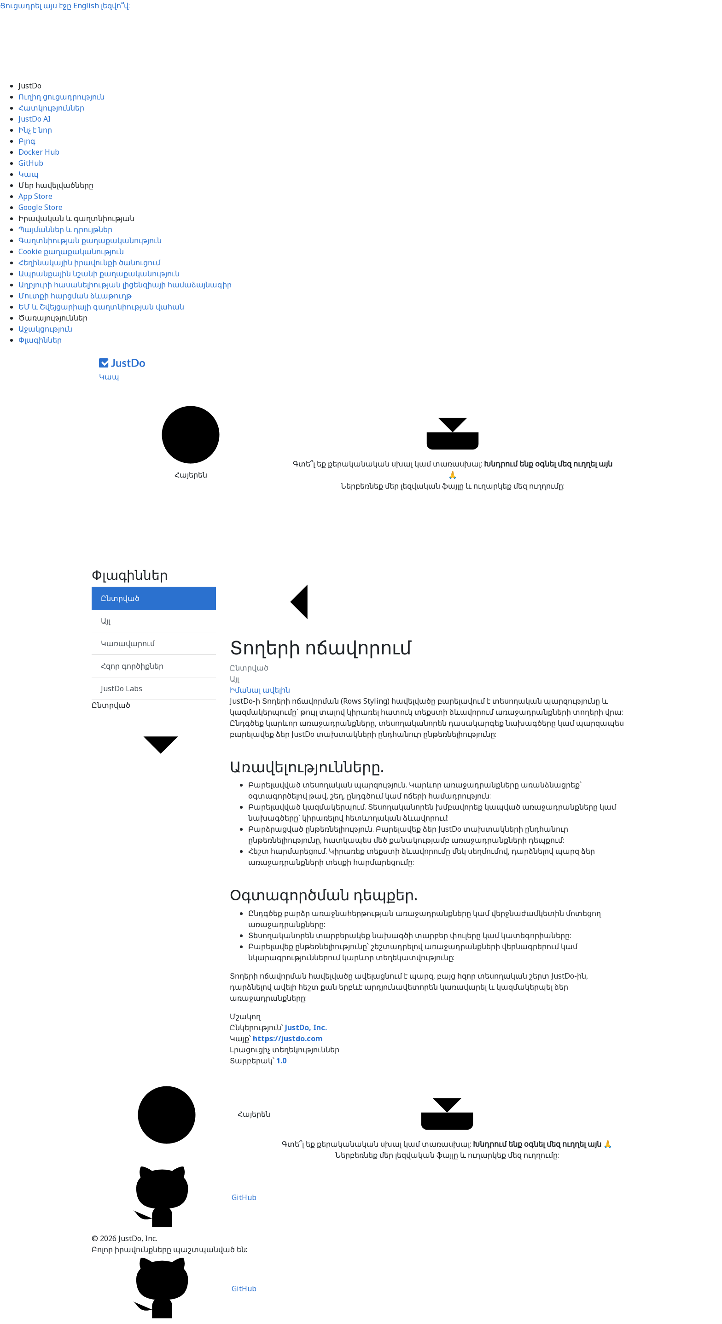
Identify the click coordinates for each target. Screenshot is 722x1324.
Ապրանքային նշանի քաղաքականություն (99, 273)
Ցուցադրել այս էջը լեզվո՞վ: (65, 5)
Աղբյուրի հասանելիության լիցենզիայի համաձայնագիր (125, 285)
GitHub (30, 163)
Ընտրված (249, 668)
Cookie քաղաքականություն (71, 251)
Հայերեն (191, 440)
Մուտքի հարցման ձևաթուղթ (75, 296)
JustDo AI (34, 119)
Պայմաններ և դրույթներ (65, 229)
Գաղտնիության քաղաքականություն (90, 240)
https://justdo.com (288, 1038)
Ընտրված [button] (154, 740)
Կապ (28, 174)
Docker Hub (38, 152)
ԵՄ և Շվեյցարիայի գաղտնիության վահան (101, 307)
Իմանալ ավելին (260, 690)
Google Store (40, 207)
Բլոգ (26, 141)
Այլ (234, 679)
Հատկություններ (51, 108)
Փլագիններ (40, 340)
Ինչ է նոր (35, 130)
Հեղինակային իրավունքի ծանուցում (89, 262)
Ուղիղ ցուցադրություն (61, 97)
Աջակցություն (45, 329)
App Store (35, 196)
